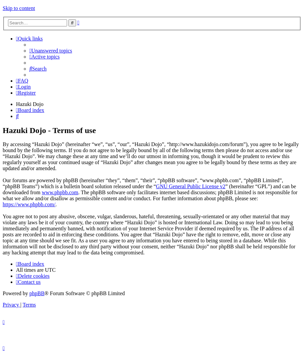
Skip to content (19, 8)
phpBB (36, 293)
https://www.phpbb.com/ (29, 204)
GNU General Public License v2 (190, 186)
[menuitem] (50, 50)
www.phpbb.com (60, 192)
